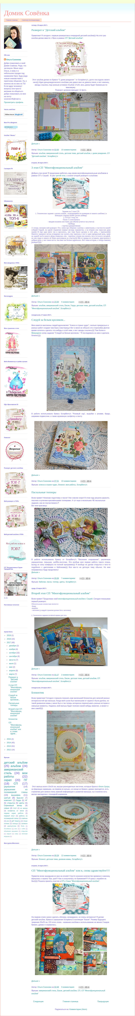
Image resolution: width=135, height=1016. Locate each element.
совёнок (24, 818)
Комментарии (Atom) (78, 1009)
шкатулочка (11, 826)
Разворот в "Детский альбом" (48, 30)
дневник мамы (65, 859)
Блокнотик (37, 692)
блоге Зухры (104, 787)
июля (11, 663)
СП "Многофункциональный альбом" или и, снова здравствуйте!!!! (70, 870)
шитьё (7, 798)
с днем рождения (98, 153)
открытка (11, 803)
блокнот (61, 485)
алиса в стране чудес (48, 485)
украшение (9, 786)
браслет (20, 798)
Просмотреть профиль (13, 102)
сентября (13, 656)
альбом (42, 153)
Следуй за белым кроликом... (48, 319)
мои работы (71, 485)
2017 (9, 642)
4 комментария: (68, 302)
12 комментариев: (69, 856)
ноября (12, 649)
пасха (49, 582)
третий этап (60, 176)
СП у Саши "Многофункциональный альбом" (80, 881)
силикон (24, 823)
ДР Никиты (16, 821)
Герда (73, 305)
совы (16, 834)
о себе (22, 829)
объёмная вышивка (11, 831)
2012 (9, 750)
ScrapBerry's (52, 156)
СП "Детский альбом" (74, 38)
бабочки (42, 582)
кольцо (15, 823)
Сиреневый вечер (13, 805)
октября (12, 653)
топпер (55, 582)
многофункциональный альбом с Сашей (75, 599)
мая (11, 667)
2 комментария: (68, 675)
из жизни (23, 808)
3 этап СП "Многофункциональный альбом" (57, 167)
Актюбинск (7, 829)
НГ (26, 800)
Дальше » (35, 144)
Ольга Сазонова (13, 60)
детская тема (70, 153)
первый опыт (9, 816)
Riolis (22, 826)
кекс (15, 829)
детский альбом (83, 153)
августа (12, 660)
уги (8, 821)
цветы (62, 582)
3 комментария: (68, 987)
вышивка (15, 795)
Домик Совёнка (26, 13)
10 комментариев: (69, 150)
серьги (9, 834)
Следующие (38, 1001)
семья (6, 808)
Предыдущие (103, 1001)
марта (12, 674)
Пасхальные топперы (43, 492)
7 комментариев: (68, 578)
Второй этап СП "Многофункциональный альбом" (60, 593)
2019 (9, 635)
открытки (24, 831)
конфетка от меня (16, 811)
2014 (9, 743)
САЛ (14, 808)
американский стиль (55, 153)
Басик (67, 305)
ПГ (25, 780)
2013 (9, 746)
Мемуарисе (36, 333)
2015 (9, 739)
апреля (12, 671)
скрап (8, 780)
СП (79, 991)
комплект (8, 800)
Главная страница (12, 20)
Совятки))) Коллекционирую (31, 20)
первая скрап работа (13, 813)
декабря (12, 646)
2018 (9, 639)
